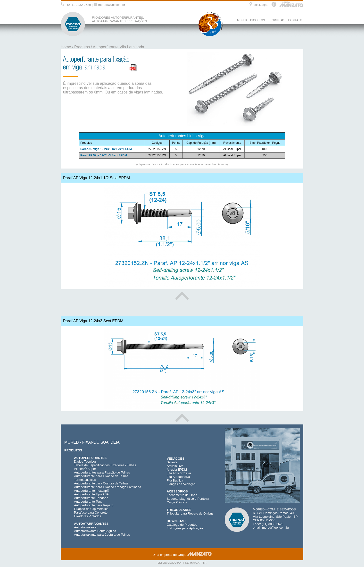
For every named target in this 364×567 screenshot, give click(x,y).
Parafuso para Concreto (91, 512)
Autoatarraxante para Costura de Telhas (102, 534)
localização (260, 5)
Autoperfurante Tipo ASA (91, 494)
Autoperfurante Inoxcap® (91, 490)
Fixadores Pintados (87, 516)
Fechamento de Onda (182, 495)
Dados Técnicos (85, 461)
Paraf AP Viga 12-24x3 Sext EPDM (103, 155)
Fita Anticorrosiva (179, 473)
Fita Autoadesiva (178, 477)
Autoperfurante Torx (88, 501)
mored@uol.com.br (111, 5)
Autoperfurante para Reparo (93, 505)
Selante (172, 462)
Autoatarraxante (85, 527)
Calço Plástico (177, 502)
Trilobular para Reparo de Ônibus (190, 513)
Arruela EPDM (177, 469)
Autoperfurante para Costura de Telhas (101, 483)
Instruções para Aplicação (185, 528)
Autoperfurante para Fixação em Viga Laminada (107, 487)
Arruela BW (175, 466)
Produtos (82, 47)
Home (66, 47)
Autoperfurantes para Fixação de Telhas (102, 472)
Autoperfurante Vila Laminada (118, 47)
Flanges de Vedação (181, 484)
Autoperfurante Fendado (91, 498)
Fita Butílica (175, 480)
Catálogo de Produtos (182, 524)
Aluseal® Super (85, 469)
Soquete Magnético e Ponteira (188, 498)
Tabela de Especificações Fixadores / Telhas (105, 465)
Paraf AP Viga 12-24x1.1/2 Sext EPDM (106, 149)
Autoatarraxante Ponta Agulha (95, 531)
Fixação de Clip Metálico (91, 509)
